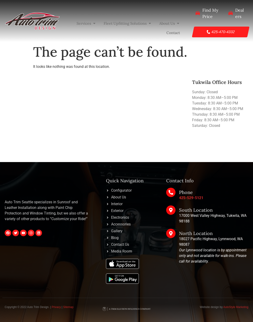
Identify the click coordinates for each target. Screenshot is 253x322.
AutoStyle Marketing (235, 307)
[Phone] (171, 192)
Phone (186, 192)
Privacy (56, 307)
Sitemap (68, 307)
